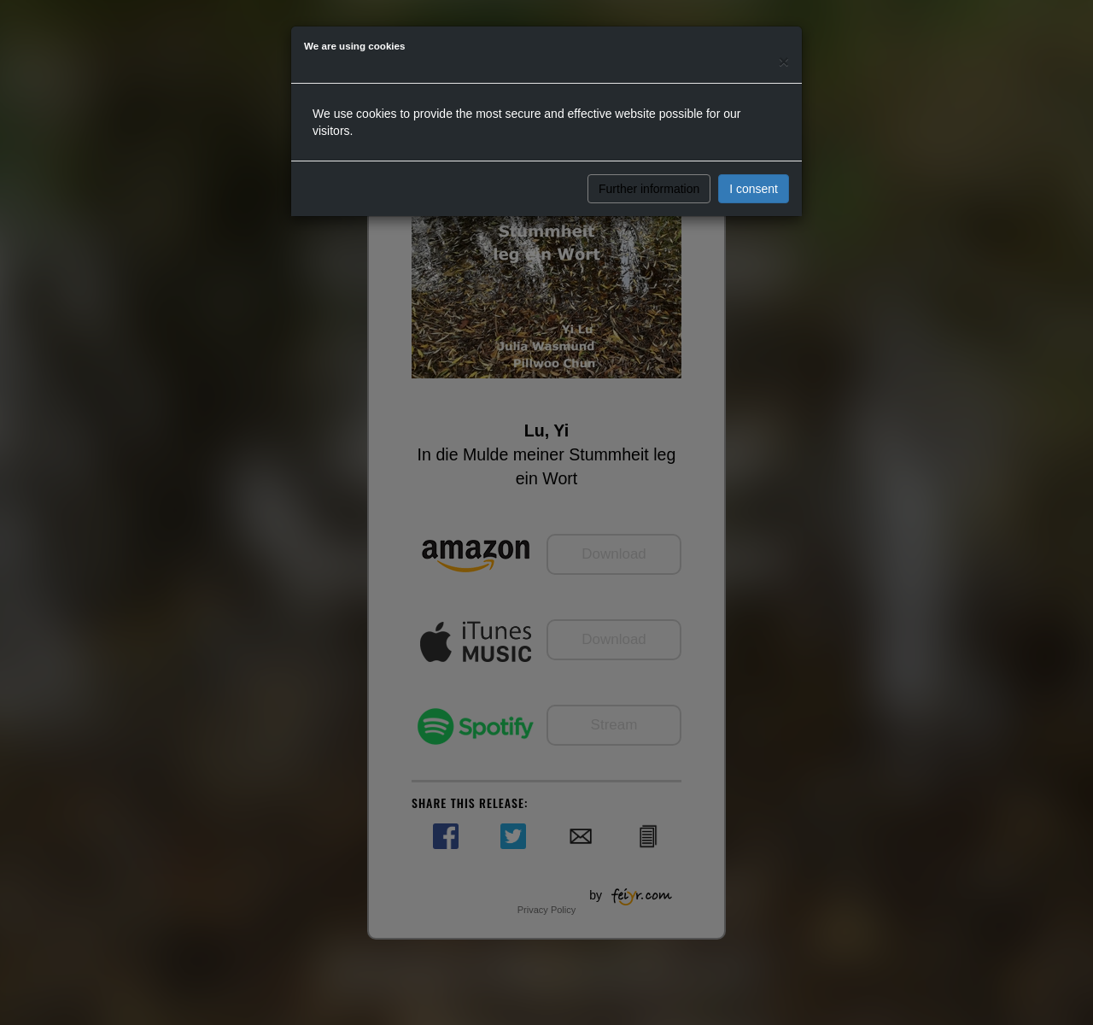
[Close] (784, 61)
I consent (753, 189)
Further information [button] (649, 189)
